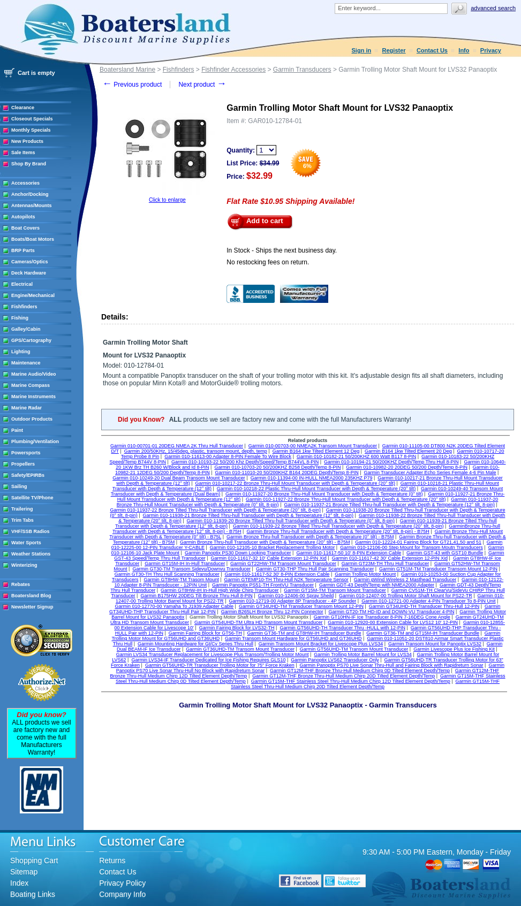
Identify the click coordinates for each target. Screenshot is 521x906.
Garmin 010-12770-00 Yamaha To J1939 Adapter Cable (174, 606)
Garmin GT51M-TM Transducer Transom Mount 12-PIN (438, 569)
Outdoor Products (31, 419)
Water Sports (26, 542)
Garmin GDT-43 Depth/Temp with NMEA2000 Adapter (376, 585)
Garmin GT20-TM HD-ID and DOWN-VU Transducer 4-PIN (391, 611)
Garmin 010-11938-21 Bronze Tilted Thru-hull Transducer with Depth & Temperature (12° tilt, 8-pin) (248, 515)
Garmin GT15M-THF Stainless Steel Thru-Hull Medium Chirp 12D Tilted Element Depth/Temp (350, 681)
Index (19, 883)
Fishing (19, 318)
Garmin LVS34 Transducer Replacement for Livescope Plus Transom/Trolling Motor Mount (212, 654)
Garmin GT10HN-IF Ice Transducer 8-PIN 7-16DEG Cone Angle (382, 617)
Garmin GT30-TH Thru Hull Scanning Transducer (167, 574)
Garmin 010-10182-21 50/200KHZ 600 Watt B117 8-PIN (356, 456)
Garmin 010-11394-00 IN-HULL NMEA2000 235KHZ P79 (312, 478)
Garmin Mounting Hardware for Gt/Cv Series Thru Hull (195, 643)
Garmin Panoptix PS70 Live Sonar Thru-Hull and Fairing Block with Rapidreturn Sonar (392, 665)
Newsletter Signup (32, 607)
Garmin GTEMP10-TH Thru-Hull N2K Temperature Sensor (286, 579)
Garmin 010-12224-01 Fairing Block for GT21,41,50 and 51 (418, 542)
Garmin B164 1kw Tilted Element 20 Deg (408, 451)
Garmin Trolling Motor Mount (365, 574)
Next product (202, 84)
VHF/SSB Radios (30, 531)
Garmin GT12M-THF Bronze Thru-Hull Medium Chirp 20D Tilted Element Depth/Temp (343, 676)
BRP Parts (23, 250)
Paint (17, 430)
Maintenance (26, 363)
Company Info (122, 894)
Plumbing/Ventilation (35, 441)
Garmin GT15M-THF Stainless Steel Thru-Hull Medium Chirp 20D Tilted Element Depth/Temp (365, 684)
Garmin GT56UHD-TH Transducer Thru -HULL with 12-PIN (342, 627)
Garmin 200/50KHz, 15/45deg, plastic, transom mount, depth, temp (195, 451)
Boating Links (32, 894)
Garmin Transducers (302, 69)
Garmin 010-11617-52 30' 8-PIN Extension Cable (277, 574)
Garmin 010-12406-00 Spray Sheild (296, 595)
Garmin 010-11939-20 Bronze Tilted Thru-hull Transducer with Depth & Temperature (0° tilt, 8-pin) (291, 520)
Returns (112, 860)
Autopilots (23, 216)
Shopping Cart (34, 860)
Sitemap (23, 871)
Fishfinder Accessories (233, 69)
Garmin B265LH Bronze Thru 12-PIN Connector (272, 611)
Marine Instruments (33, 396)
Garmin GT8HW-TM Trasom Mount (181, 579)
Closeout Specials (32, 118)
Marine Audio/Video (33, 374)
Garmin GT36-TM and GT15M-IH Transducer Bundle (422, 633)
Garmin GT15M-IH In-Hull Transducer (185, 563)
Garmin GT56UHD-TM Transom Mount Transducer (354, 649)
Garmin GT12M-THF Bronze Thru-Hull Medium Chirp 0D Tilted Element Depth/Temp (360, 670)
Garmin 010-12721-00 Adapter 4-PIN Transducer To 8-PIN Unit (428, 601)
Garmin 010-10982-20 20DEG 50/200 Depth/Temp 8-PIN (406, 467)
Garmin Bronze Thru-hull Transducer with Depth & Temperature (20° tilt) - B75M (265, 542)
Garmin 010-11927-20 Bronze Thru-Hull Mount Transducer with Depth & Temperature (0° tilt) (323, 494)
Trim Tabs (22, 520)
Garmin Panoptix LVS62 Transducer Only (335, 660)
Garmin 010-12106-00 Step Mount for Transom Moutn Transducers (411, 547)
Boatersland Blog (31, 595)
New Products (27, 141)
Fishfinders (24, 306)
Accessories (25, 183)
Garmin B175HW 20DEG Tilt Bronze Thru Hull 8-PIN (196, 595)
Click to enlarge (167, 200)
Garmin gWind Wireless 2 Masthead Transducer (405, 579)
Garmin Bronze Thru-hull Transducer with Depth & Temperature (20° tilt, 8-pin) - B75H (337, 531)
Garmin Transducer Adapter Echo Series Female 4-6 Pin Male (430, 472)
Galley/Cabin (26, 329)
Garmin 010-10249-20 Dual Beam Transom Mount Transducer (178, 478)
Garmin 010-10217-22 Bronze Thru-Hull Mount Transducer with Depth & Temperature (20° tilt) (295, 483)
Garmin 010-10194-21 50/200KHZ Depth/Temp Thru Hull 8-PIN (391, 462)
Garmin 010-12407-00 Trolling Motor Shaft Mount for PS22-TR (405, 595)
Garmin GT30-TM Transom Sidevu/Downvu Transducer (191, 569)
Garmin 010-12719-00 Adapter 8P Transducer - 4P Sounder (292, 601)
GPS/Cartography (31, 340)
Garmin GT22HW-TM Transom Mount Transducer (283, 563)
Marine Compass (30, 385)
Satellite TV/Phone (32, 497)
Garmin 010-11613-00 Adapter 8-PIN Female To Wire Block (227, 456)
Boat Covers (25, 228)
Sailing (19, 486)
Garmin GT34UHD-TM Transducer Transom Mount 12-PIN (301, 606)
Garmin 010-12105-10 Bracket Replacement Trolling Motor (272, 547)
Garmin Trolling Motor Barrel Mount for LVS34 (362, 654)
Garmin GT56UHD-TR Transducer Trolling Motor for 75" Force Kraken (220, 665)
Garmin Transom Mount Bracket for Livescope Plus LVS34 (321, 643)
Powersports (26, 452)
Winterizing (24, 565)
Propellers (23, 464)
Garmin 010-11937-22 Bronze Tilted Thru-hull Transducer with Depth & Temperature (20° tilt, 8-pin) (215, 510)
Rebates (20, 584)
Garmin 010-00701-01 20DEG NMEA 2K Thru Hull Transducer (176, 445)
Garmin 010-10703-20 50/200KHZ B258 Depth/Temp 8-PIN (277, 467)
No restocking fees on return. (267, 262)
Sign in (362, 50)
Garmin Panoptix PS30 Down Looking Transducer (238, 552)
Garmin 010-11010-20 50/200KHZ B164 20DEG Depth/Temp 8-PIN (286, 472)
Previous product (132, 84)
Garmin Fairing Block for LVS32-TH (237, 627)
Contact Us (432, 50)
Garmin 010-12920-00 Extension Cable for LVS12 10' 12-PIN (393, 622)
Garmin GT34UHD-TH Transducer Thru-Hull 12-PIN (424, 606)
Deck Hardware (28, 273)
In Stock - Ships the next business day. (281, 250)
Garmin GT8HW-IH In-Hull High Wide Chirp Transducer (219, 590)
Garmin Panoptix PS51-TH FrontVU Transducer (263, 585)
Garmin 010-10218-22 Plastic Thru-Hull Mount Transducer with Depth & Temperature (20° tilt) (316, 488)
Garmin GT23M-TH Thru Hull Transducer (385, 563)
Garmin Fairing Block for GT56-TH (205, 633)
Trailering (22, 509)
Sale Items (23, 152)
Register (394, 50)
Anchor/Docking (30, 194)
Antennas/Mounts (31, 205)
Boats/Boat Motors (32, 239)
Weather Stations (30, 554)
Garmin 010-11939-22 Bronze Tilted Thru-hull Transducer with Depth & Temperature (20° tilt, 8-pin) (338, 526)
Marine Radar (26, 407)
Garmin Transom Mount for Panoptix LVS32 (434, 643)
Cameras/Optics (29, 261)
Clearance (22, 107)
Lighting (21, 351)
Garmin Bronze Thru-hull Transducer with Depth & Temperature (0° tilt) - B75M (310, 536)
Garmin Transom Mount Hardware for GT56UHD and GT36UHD (293, 638)
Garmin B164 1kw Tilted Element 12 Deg (316, 451)
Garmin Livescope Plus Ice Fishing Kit (454, 649)
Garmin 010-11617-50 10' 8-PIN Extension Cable (348, 552)
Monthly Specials (31, 130)
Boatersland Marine (127, 69)
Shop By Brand (28, 163)
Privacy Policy (122, 883)
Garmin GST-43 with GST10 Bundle (444, 552)
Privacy (490, 50)
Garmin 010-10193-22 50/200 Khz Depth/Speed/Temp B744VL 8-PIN (245, 462)
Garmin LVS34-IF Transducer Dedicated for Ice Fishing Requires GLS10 (208, 660)
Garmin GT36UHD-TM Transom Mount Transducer (240, 649)
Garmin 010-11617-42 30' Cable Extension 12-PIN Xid (390, 558)
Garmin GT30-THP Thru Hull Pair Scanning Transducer (315, 569)
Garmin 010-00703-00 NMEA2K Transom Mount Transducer (312, 445)
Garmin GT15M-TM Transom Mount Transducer (335, 590)
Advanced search (493, 8)
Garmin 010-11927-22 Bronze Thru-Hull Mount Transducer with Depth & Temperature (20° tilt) (346, 499)
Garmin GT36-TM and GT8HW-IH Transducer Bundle (304, 633)
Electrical (22, 284)
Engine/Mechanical (33, 295)
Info (463, 50)
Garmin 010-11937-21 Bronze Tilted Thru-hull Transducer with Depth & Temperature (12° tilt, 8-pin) (389, 504)
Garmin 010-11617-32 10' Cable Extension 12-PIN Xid (269, 558)
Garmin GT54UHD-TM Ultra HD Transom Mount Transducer (258, 622)
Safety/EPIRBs (27, 475)
